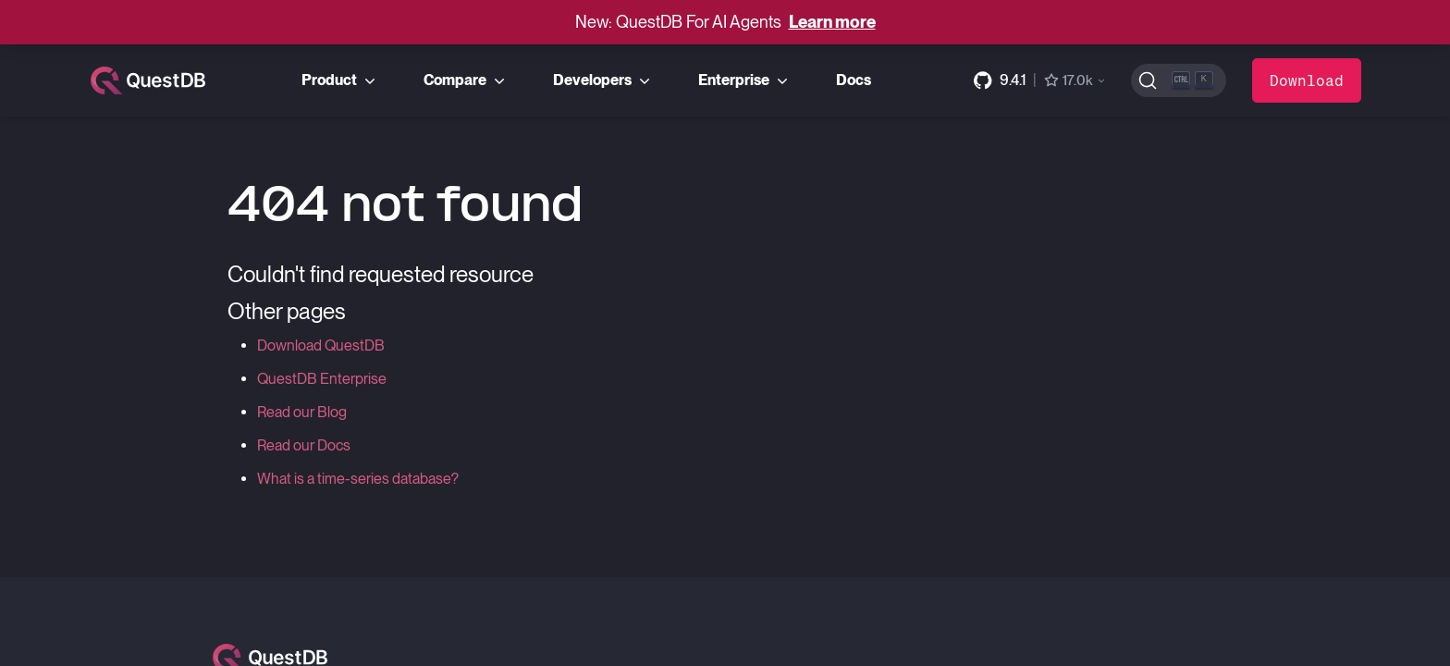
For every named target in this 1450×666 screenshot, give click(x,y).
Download (1307, 80)
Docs (853, 80)
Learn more (832, 21)
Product (340, 80)
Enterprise (745, 80)
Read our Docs (303, 445)
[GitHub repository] (1040, 80)
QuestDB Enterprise (322, 379)
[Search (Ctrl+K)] (1178, 80)
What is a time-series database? (358, 478)
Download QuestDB (321, 345)
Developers (603, 80)
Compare (466, 80)
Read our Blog (302, 412)
